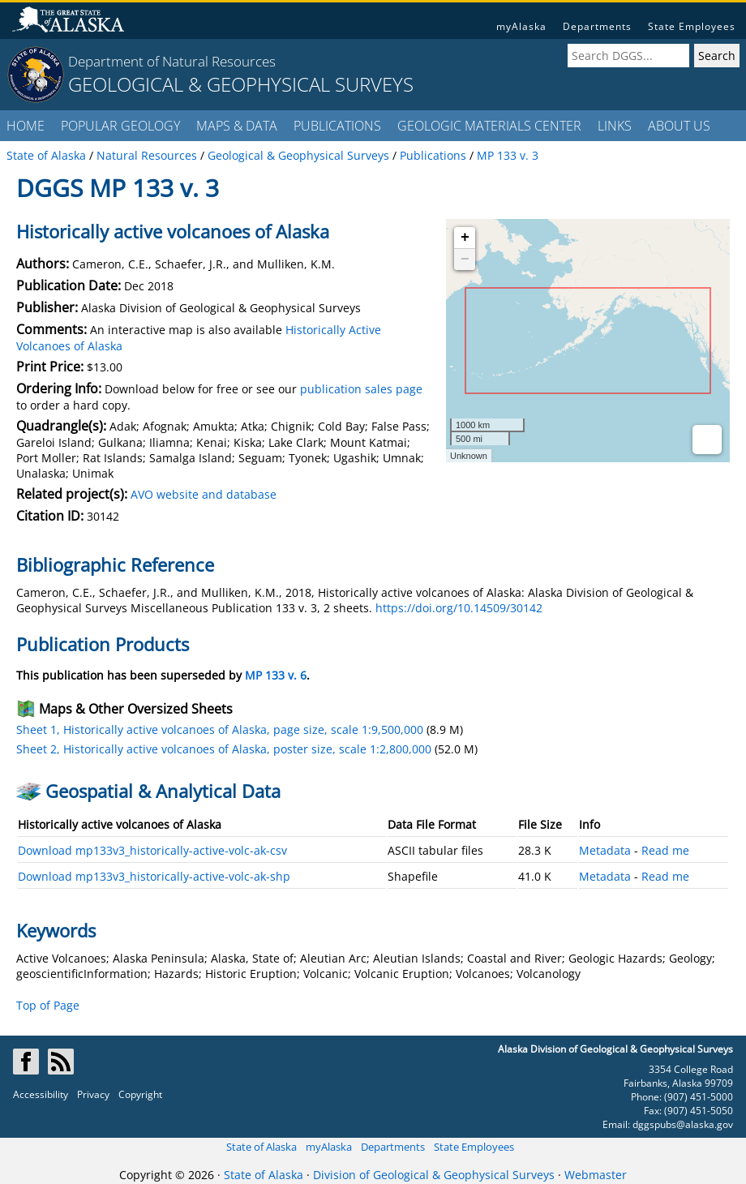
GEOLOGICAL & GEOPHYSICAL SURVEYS (241, 84)
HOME (25, 126)
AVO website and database (204, 494)
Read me (665, 850)
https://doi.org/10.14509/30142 (458, 608)
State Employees (691, 26)
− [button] (465, 259)
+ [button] (465, 237)
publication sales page (361, 389)
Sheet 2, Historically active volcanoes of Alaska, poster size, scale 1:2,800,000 (223, 749)
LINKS (615, 126)
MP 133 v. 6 (276, 675)
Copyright (140, 1094)
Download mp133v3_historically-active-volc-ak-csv (152, 850)
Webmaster (595, 1174)
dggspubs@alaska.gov (682, 1124)
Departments (597, 26)
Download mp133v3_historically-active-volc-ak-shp (154, 876)
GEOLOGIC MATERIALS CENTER (489, 126)
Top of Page (47, 1005)
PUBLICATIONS (337, 126)
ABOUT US (679, 126)
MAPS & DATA (236, 126)
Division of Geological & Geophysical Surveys (434, 1174)
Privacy (93, 1094)
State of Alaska (261, 1146)
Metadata (605, 850)
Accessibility (40, 1094)
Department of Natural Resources (172, 61)
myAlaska (521, 26)
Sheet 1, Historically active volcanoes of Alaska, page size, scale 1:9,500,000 (219, 729)
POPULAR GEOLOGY (120, 126)
